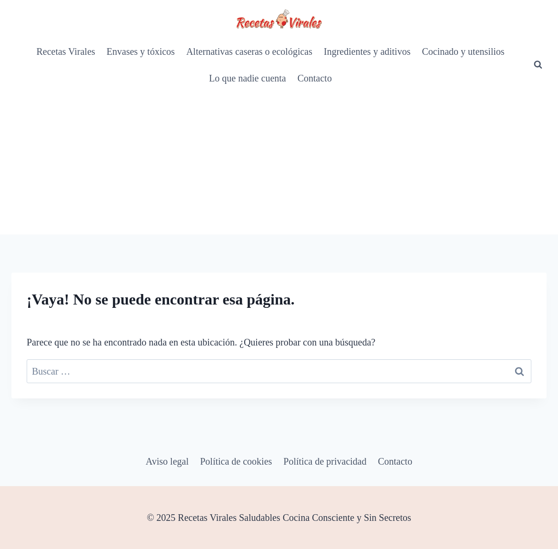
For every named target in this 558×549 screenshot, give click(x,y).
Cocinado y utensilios (463, 51)
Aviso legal (167, 461)
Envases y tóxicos (141, 51)
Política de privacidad (324, 461)
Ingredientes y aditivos (367, 51)
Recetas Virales (65, 51)
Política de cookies (236, 461)
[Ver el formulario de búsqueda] (538, 64)
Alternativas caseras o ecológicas (249, 51)
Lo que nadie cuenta (247, 78)
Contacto (315, 78)
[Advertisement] (279, 163)
